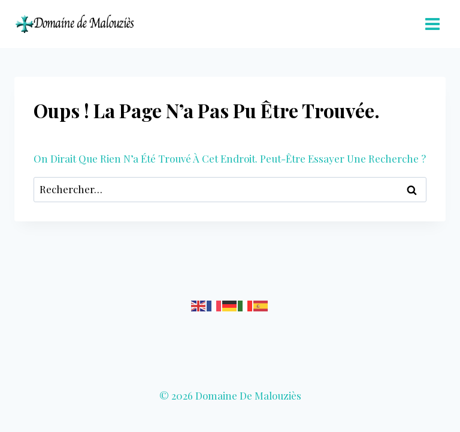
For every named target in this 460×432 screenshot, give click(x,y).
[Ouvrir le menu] (432, 23)
